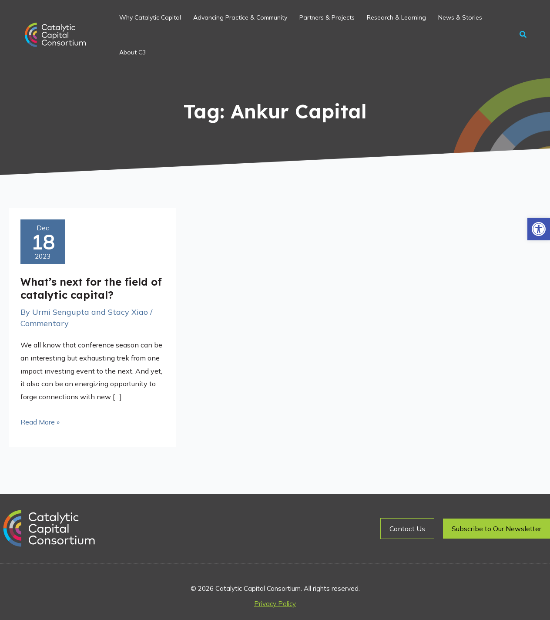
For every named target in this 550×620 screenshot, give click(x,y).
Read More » (40, 421)
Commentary (44, 323)
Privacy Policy (275, 604)
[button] (538, 229)
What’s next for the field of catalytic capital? (91, 288)
